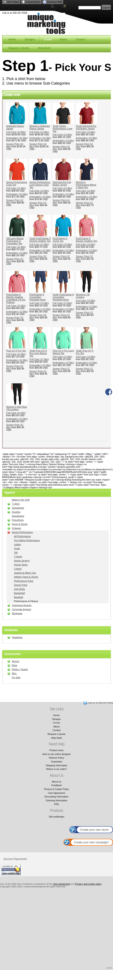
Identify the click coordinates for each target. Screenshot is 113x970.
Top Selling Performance (27, 540)
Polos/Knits (18, 520)
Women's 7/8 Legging (83, 295)
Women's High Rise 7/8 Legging (16, 408)
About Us (56, 781)
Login (57, 6)
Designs (30, 39)
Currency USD (54, 2)
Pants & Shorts (19, 524)
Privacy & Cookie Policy (56, 789)
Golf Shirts (19, 589)
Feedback (56, 785)
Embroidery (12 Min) (17, 138)
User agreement (61, 884)
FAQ (56, 804)
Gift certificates (56, 816)
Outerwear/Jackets (22, 605)
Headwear (17, 637)
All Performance (22, 536)
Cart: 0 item (13, 2)
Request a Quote (19, 48)
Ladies (17, 544)
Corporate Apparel (21, 609)
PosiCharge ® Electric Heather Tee (86, 239)
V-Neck (17, 568)
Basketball (19, 593)
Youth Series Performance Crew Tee (62, 128)
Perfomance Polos (23, 581)
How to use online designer (56, 754)
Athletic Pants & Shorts (26, 577)
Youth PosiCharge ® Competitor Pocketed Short (63, 297)
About (63, 39)
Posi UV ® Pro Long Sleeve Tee (63, 352)
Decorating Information (56, 796)
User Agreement (56, 793)
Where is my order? (56, 769)
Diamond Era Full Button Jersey (62, 183)
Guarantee (56, 761)
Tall (16, 552)
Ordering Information (56, 800)
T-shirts (16, 504)
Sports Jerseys (22, 560)
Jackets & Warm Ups (25, 572)
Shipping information (56, 765)
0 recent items (33, 2)
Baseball (18, 597)
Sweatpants (18, 516)
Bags (14, 665)
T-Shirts (18, 556)
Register (70, 6)
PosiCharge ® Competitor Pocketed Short (37, 297)
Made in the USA (21, 499)
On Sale (16, 677)
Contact (81, 39)
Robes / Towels (20, 669)
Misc (14, 673)
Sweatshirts (18, 508)
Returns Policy (56, 757)
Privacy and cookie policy (88, 884)
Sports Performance (22, 532)
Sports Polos (20, 585)
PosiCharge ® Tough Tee (60, 239)
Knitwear (16, 528)
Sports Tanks (20, 564)
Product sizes (56, 750)
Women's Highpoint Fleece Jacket (39, 127)
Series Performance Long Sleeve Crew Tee (39, 185)
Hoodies (16, 512)
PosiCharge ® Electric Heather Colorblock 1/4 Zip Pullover (15, 298)
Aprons (15, 661)
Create (48, 39)
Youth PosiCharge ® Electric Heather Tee (40, 239)
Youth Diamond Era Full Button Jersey (86, 127)
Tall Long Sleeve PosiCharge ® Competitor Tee (15, 241)
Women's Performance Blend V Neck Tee (86, 185)
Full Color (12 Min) (16, 132)
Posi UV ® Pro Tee (16, 350)
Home (12, 39)
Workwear (17, 613)
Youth (17, 548)
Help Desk (44, 48)
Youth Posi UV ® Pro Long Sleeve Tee (38, 353)
